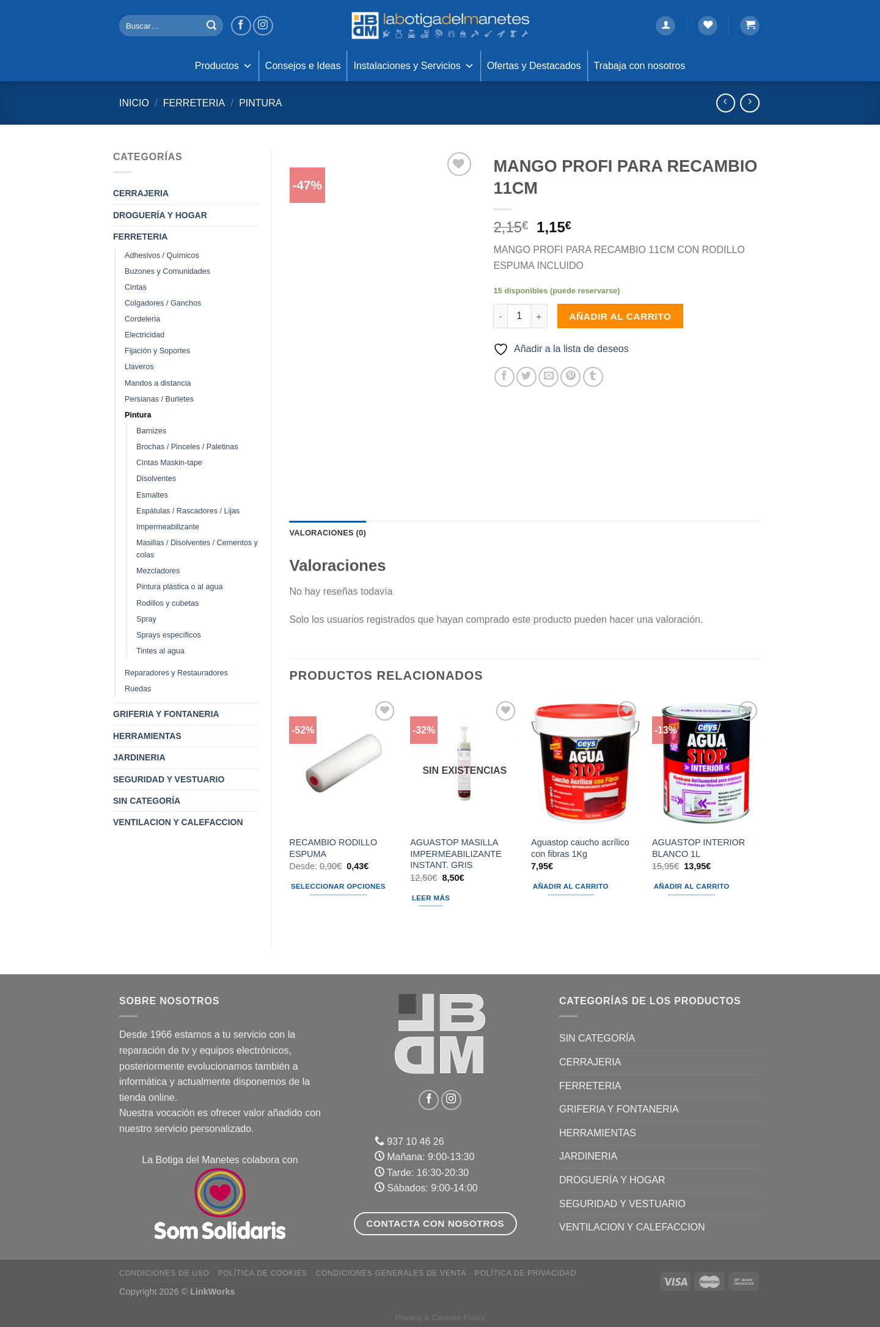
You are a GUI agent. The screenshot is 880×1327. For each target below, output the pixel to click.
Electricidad (144, 335)
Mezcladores (158, 571)
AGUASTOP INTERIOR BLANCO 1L (698, 848)
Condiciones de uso (164, 1273)
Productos (223, 66)
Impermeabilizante (167, 527)
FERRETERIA (194, 103)
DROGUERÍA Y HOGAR (160, 215)
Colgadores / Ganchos (163, 303)
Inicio (134, 103)
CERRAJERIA (141, 193)
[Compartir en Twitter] (526, 377)
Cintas (136, 287)
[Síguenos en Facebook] (241, 26)
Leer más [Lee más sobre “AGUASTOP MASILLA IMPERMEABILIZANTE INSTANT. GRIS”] (431, 898)
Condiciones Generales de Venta (391, 1273)
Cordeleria (142, 319)
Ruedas (138, 689)
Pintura (260, 103)
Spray (146, 619)
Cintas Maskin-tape (169, 462)
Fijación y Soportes (157, 351)
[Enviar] (211, 25)
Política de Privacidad (525, 1273)
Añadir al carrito (620, 316)
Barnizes (151, 431)
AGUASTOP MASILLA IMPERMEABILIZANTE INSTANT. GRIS (456, 853)
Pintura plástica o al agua (179, 587)
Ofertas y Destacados (534, 66)
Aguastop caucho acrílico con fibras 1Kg (580, 848)
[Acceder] (665, 26)
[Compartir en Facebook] (504, 377)
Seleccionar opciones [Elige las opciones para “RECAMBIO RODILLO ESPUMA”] (338, 886)
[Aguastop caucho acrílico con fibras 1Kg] (585, 763)
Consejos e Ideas (303, 66)
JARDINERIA (139, 757)
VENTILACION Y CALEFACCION (178, 822)
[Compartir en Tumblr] (593, 377)
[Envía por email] (548, 377)
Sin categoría (146, 801)
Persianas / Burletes (159, 399)
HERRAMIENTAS (147, 736)
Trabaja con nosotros (640, 66)
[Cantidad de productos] (519, 316)
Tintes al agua (160, 651)
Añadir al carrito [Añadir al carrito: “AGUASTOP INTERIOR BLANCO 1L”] (692, 886)
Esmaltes (152, 495)
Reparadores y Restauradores (176, 673)
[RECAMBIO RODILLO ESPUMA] (343, 763)
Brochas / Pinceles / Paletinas (187, 447)
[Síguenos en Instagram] (263, 26)
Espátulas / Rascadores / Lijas (188, 511)
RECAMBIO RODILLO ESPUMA (333, 848)
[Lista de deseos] (707, 26)
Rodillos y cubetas (167, 603)
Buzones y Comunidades (167, 271)
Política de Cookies (262, 1273)
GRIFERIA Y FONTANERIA (166, 714)
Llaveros (139, 366)
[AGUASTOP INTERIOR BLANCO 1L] (706, 763)
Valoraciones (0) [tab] (328, 532)
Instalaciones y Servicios (413, 66)
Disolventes (156, 478)
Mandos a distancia (158, 383)
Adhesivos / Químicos (162, 255)
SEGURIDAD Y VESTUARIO (168, 779)
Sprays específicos (168, 635)
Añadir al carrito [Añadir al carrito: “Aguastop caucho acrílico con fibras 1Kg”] (571, 886)
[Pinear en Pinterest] (570, 377)
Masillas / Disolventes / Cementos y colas (197, 549)
